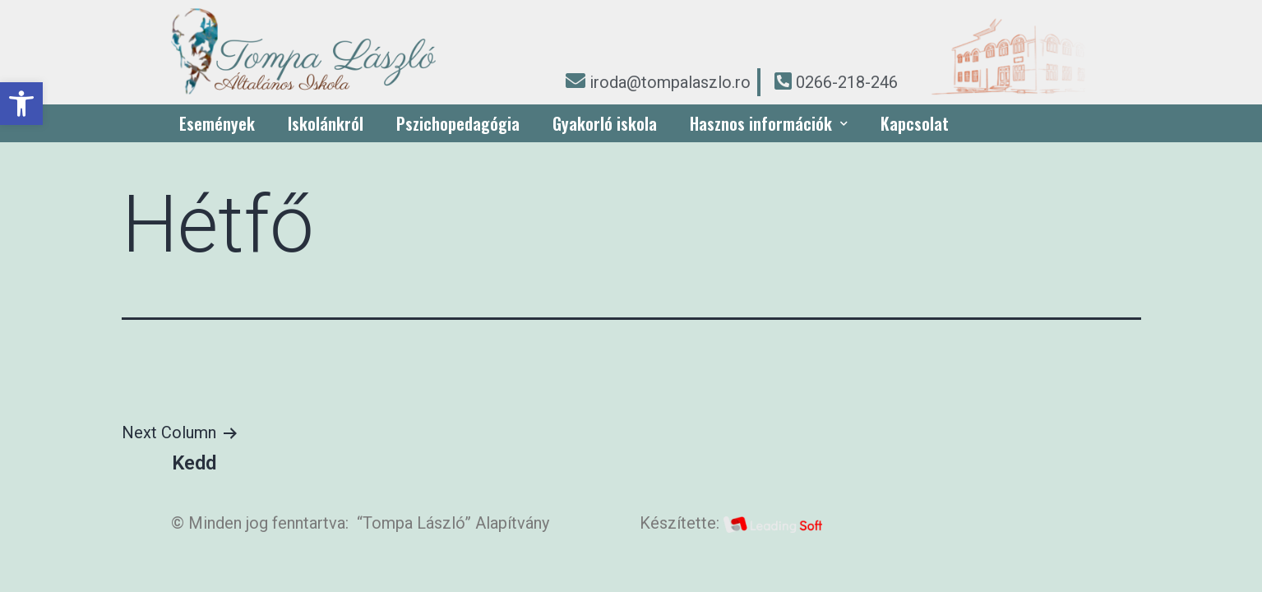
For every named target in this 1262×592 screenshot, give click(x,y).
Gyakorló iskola (604, 123)
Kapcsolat (915, 123)
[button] (21, 103)
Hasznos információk (769, 123)
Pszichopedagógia (458, 123)
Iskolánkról (325, 123)
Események (217, 123)
